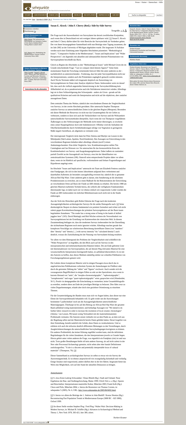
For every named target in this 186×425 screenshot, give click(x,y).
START (27, 15)
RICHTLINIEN (90, 15)
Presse (137, 2)
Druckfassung (30, 31)
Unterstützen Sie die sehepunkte (36, 89)
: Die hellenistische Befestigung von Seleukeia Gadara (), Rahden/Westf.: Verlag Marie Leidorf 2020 (35, 41)
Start (33, 19)
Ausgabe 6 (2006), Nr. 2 (44, 19)
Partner (144, 2)
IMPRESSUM (104, 15)
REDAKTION (66, 15)
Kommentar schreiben (31, 29)
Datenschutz (153, 2)
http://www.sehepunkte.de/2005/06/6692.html (97, 390)
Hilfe (161, 2)
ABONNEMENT (40, 15)
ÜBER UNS (53, 15)
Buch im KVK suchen (137, 39)
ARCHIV (115, 15)
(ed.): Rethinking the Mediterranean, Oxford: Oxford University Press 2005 (35, 54)
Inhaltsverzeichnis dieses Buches (140, 37)
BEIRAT (77, 15)
